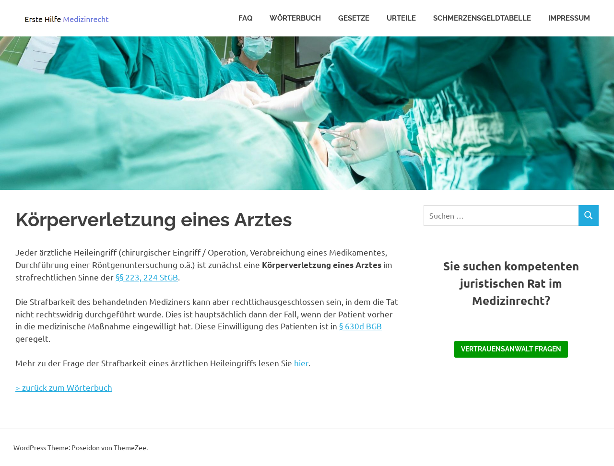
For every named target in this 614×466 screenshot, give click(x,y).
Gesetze (353, 18)
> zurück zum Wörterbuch (63, 387)
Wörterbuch (295, 18)
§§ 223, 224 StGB (147, 277)
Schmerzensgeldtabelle (482, 18)
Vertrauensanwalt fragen (511, 349)
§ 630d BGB (360, 326)
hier (301, 363)
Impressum (569, 18)
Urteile (401, 18)
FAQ (245, 18)
